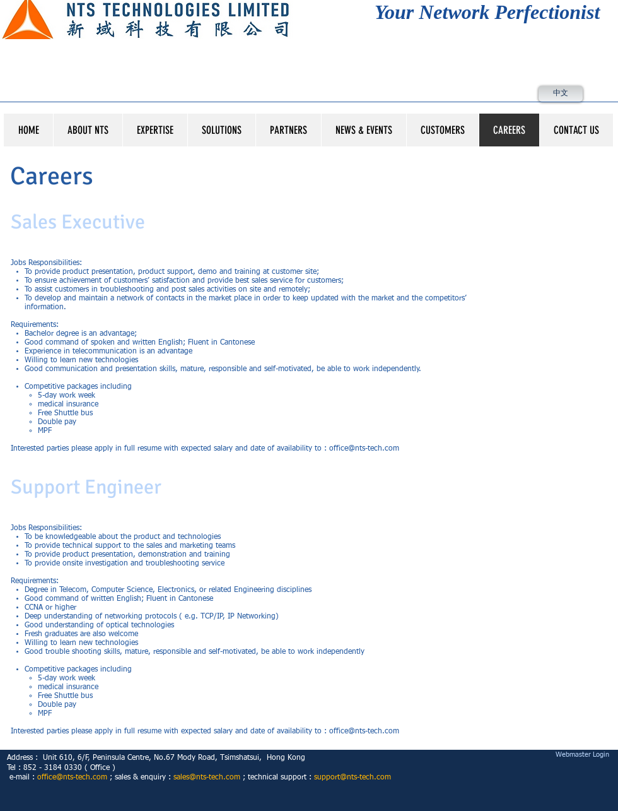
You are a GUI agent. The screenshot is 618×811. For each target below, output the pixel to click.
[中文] (561, 94)
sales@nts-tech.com (206, 777)
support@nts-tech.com (352, 777)
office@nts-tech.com (364, 449)
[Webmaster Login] (582, 755)
